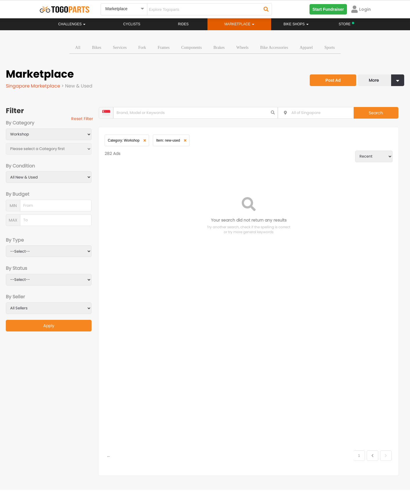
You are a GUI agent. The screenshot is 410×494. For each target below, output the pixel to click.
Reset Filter (82, 119)
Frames (163, 47)
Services (120, 47)
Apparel (306, 47)
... (108, 447)
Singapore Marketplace (33, 86)
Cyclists (131, 24)
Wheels (242, 47)
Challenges (71, 24)
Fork (142, 47)
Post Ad (333, 80)
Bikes (96, 47)
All (77, 47)
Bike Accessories (274, 47)
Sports (329, 47)
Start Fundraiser (328, 9)
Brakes (219, 47)
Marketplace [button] (239, 24)
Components (191, 47)
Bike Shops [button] (296, 24)
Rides (183, 24)
